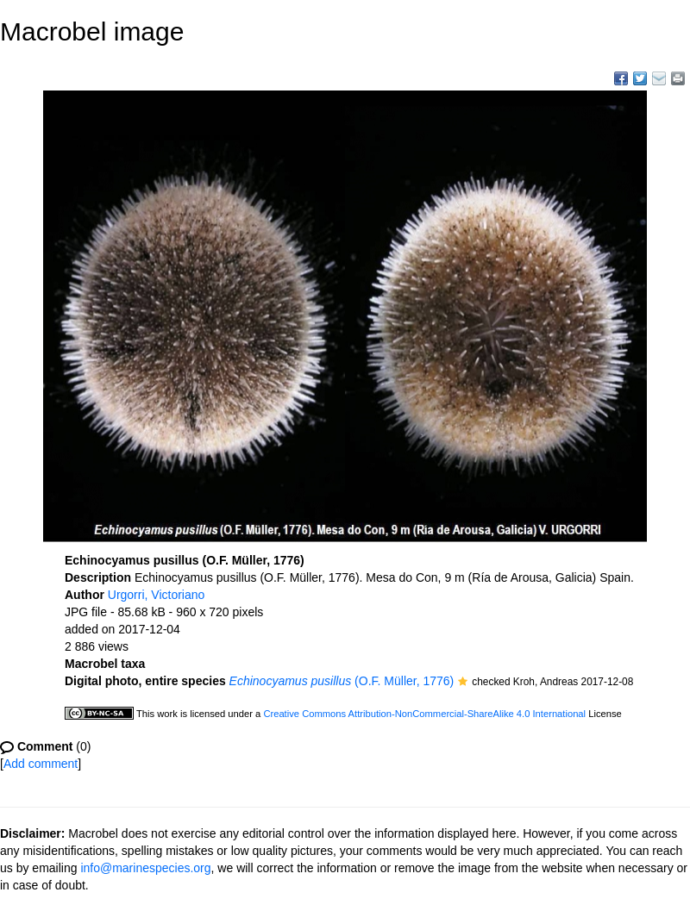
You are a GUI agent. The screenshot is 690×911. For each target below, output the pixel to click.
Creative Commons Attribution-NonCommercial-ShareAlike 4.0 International (424, 713)
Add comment (40, 764)
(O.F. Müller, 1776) (342, 681)
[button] (463, 682)
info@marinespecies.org (145, 868)
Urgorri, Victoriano (156, 595)
